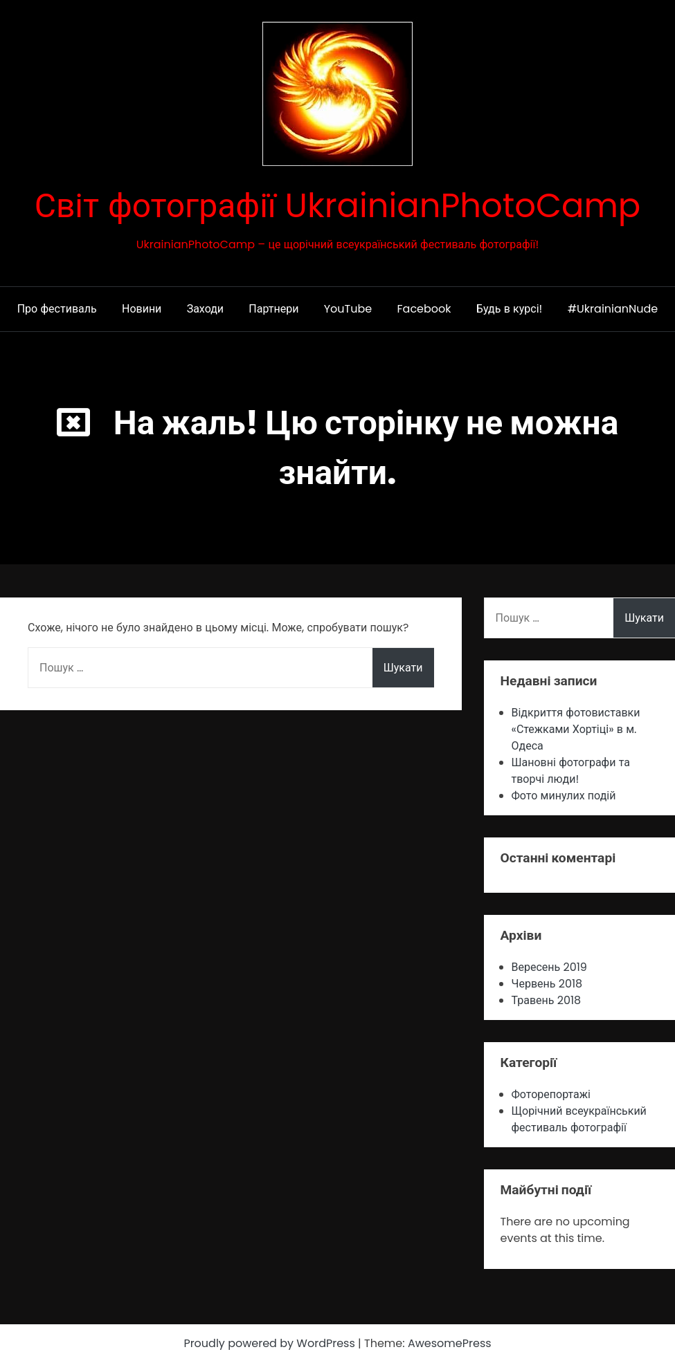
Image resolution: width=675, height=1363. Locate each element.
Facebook (424, 309)
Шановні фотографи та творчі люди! (571, 770)
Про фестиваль (57, 309)
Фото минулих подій (564, 796)
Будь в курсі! (509, 309)
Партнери (273, 309)
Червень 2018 (547, 984)
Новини (141, 309)
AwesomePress (450, 1343)
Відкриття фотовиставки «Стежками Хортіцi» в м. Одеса (576, 729)
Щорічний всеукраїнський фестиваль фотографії (579, 1119)
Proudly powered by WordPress (270, 1343)
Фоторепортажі (551, 1094)
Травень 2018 (547, 1000)
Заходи (205, 309)
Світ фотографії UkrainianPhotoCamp (338, 206)
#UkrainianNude (613, 309)
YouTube (348, 309)
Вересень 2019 (549, 967)
